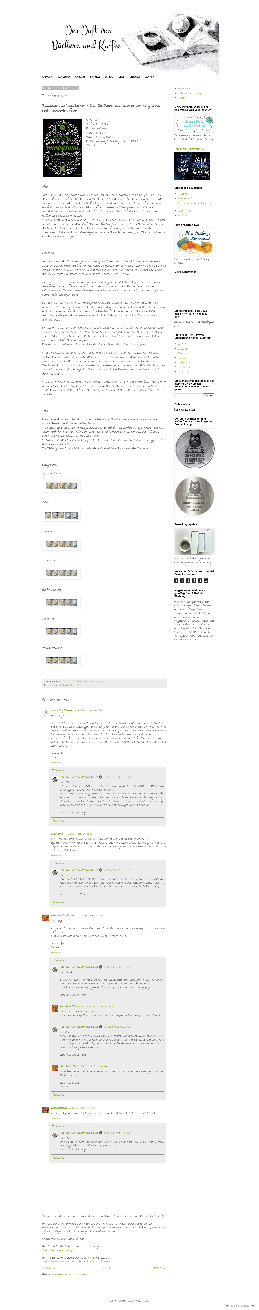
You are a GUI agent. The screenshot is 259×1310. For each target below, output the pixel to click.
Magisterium (64, 685)
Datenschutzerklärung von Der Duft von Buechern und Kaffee (76, 1262)
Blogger (145, 1301)
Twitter (182, 353)
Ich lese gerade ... (189, 149)
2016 (54, 685)
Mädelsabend (185, 194)
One (96, 120)
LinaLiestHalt (57, 834)
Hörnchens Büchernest (63, 916)
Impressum (184, 89)
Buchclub (183, 216)
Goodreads (184, 367)
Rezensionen (64, 77)
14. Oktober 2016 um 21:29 (99, 1006)
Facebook (183, 349)
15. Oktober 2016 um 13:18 (117, 1027)
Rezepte (109, 77)
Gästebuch (135, 77)
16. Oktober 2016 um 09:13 (82, 1108)
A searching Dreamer (62, 710)
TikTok (181, 358)
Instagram (183, 344)
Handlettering (184, 211)
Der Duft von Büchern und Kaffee (79, 777)
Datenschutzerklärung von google (59, 1250)
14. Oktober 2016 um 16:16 (116, 967)
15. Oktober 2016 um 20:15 (100, 1066)
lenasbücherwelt (59, 1108)
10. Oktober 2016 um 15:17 (88, 710)
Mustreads (80, 77)
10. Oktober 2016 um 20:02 (117, 777)
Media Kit (183, 98)
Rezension (76, 685)
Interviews (95, 77)
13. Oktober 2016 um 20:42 (90, 916)
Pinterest (183, 372)
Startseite (47, 77)
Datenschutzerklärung (189, 93)
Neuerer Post (50, 1268)
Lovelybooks (184, 362)
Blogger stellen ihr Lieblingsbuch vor (194, 204)
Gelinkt (121, 77)
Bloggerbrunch (185, 199)
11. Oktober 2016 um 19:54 (116, 870)
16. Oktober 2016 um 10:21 (117, 1133)
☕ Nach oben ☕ (240, 1306)
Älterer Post (158, 1268)
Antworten (56, 762)
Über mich (149, 77)
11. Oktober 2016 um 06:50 (78, 834)
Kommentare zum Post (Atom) (72, 1275)
